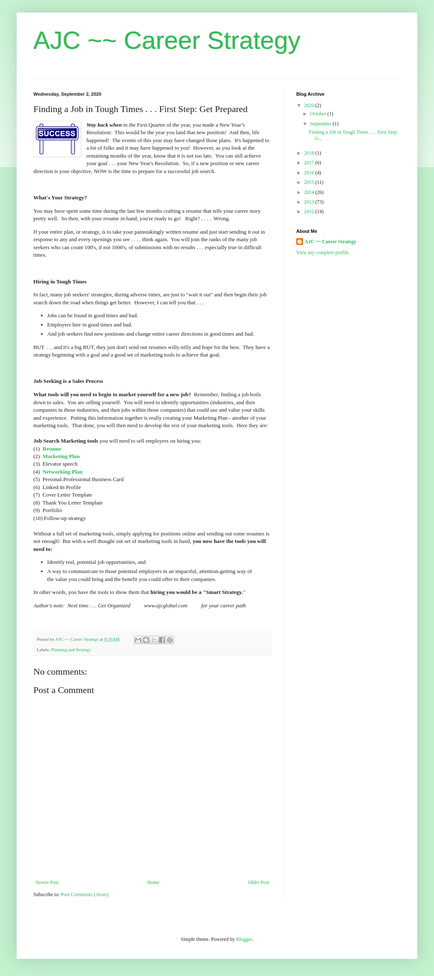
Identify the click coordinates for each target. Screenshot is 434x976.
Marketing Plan (61, 456)
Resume (52, 449)
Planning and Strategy (71, 649)
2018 (309, 153)
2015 (309, 182)
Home (153, 882)
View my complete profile (322, 252)
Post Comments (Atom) (84, 894)
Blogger (244, 939)
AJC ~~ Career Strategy (166, 40)
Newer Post (47, 882)
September (321, 124)
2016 (309, 173)
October (319, 114)
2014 (309, 192)
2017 (309, 163)
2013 (309, 202)
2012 (309, 211)
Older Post (258, 882)
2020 (309, 105)
